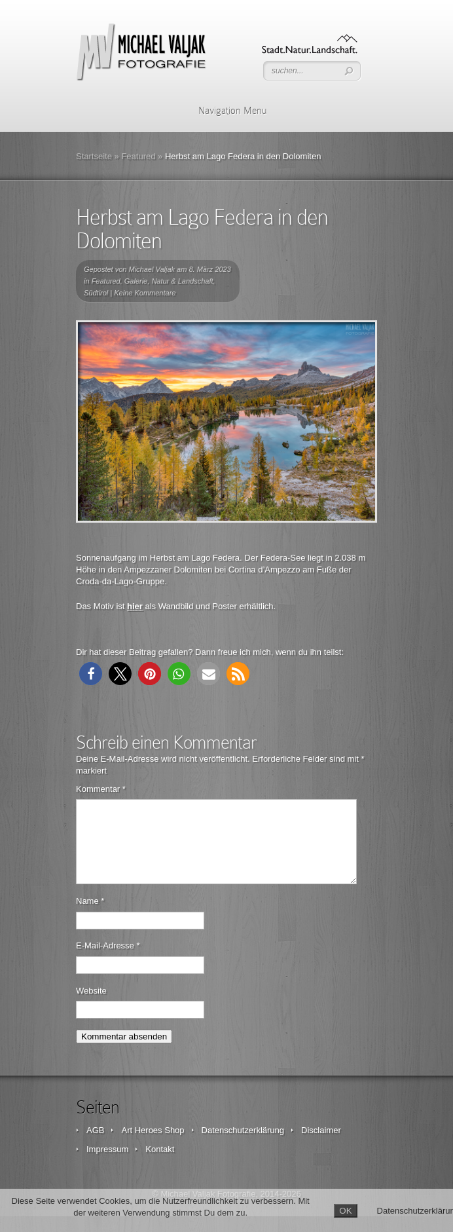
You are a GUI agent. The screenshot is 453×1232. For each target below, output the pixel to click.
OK (345, 1211)
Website (91, 1006)
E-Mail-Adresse (108, 961)
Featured (138, 156)
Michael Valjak (152, 269)
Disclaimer (321, 1146)
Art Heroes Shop (152, 1146)
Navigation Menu (224, 110)
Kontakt (159, 1165)
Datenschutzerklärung (243, 1146)
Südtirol (96, 293)
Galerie (135, 281)
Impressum (107, 1165)
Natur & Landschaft (182, 281)
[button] (90, 673)
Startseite (94, 156)
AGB (95, 1146)
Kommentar (101, 789)
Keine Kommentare (144, 293)
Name (90, 917)
